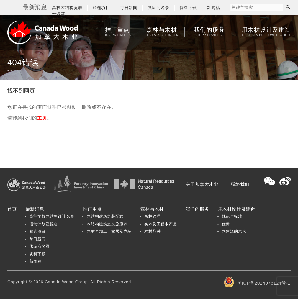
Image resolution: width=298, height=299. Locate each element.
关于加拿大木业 (202, 184)
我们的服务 (209, 32)
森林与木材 (161, 32)
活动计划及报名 (44, 224)
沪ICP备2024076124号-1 (264, 282)
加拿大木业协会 (42, 32)
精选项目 (101, 7)
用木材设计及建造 (266, 32)
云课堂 (58, 13)
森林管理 (152, 216)
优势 (226, 224)
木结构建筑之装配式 (105, 216)
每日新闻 (128, 7)
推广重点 (117, 32)
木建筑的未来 (234, 231)
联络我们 (240, 184)
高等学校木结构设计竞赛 (52, 216)
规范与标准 (232, 216)
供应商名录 (158, 7)
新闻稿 (213, 7)
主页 (42, 117)
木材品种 (152, 231)
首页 (12, 209)
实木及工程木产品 (160, 224)
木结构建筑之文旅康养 (107, 224)
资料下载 (188, 7)
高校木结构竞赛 (67, 7)
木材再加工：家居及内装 (109, 231)
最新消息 (35, 209)
